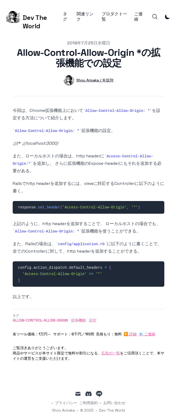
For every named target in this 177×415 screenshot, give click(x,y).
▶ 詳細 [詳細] (130, 334)
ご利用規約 (88, 402)
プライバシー (66, 402)
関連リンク (85, 16)
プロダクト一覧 (114, 16)
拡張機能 (78, 320)
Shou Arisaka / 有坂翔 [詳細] (94, 80)
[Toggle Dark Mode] (167, 16)
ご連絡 (138, 16)
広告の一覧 (110, 353)
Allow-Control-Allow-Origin (40, 320)
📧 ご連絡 (146, 334)
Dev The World (112, 410)
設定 (92, 320)
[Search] (155, 16)
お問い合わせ (114, 402)
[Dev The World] (34, 17)
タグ (65, 16)
